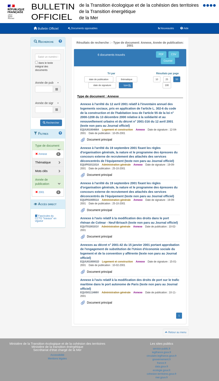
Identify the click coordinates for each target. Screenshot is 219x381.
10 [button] (157, 79)
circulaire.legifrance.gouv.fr (162, 355)
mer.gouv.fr (161, 377)
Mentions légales (57, 358)
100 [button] (167, 85)
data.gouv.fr (161, 366)
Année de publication (42, 181)
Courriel (168, 60)
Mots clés (41, 171)
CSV (173, 54)
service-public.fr (161, 348)
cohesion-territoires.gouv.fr (161, 373)
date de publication (98, 79)
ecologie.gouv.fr (161, 370)
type (126, 85)
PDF (161, 54)
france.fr (161, 362)
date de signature (102, 85)
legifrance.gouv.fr (161, 352)
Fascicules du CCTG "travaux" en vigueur (45, 218)
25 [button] (167, 79)
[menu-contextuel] (36, 62)
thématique (126, 79)
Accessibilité (57, 355)
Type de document (47, 145)
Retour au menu (175, 332)
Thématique (43, 162)
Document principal (99, 139)
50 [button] (176, 79)
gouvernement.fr (161, 359)
